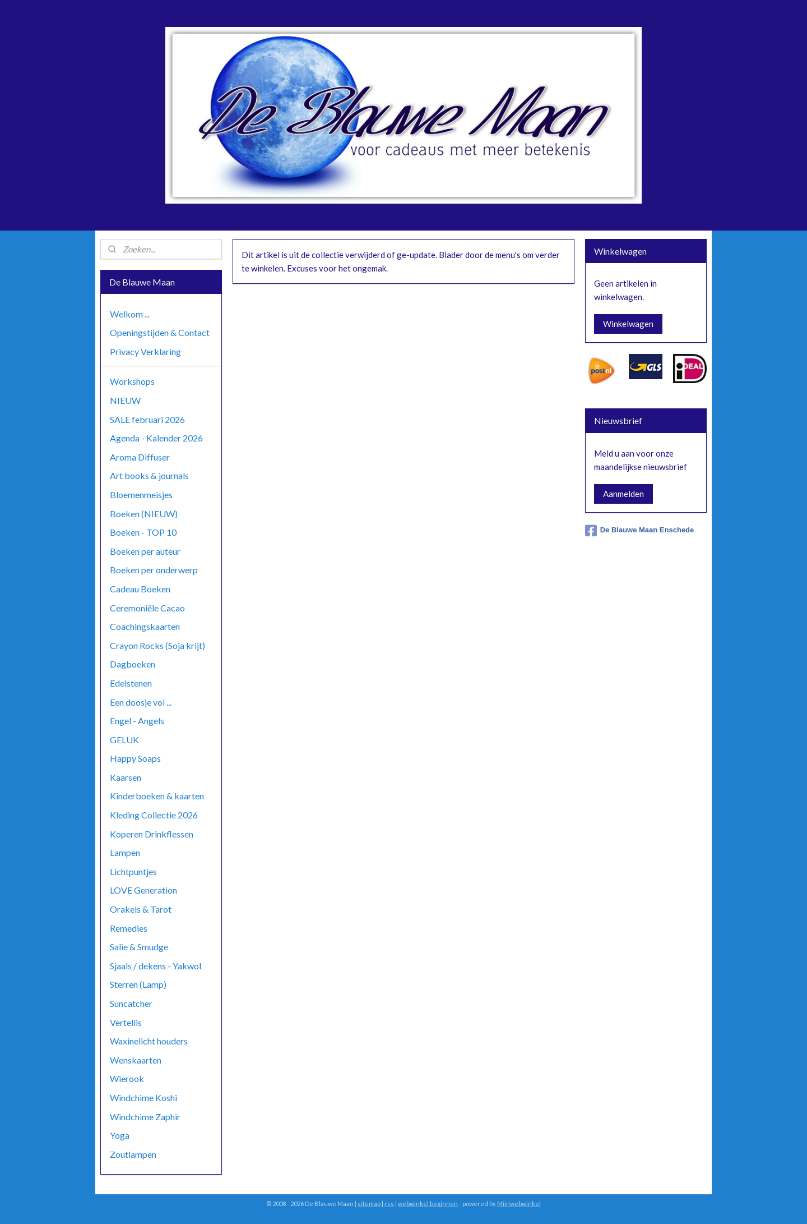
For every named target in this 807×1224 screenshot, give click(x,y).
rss (389, 1203)
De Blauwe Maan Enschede (639, 530)
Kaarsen (125, 777)
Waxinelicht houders (149, 1041)
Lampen (125, 852)
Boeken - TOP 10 (143, 532)
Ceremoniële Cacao (147, 607)
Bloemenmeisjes (141, 494)
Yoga (119, 1135)
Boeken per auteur (145, 551)
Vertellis (126, 1022)
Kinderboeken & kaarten (157, 795)
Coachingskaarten (145, 626)
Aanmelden (623, 494)
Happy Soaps (135, 758)
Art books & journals (149, 475)
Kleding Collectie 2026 (154, 814)
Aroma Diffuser (140, 457)
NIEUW (125, 400)
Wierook (127, 1078)
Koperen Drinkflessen (151, 834)
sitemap (369, 1203)
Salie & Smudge (139, 946)
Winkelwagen (628, 324)
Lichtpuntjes (133, 871)
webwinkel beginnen (428, 1203)
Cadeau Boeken (140, 588)
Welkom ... (130, 314)
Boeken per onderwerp (154, 569)
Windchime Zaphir (145, 1116)
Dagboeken (132, 664)
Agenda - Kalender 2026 (156, 437)
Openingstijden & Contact (160, 332)
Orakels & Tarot (140, 909)
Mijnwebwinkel (519, 1203)
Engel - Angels (137, 720)
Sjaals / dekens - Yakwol (155, 965)
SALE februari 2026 (147, 419)
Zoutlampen (133, 1154)
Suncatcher (131, 1003)
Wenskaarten (135, 1060)
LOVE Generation (143, 890)
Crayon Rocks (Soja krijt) (157, 645)
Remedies (128, 928)
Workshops (132, 381)
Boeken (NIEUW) (144, 513)
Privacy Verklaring (145, 351)
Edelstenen (131, 683)
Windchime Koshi (143, 1097)
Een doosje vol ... (140, 702)
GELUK (124, 739)
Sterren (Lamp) (138, 984)
